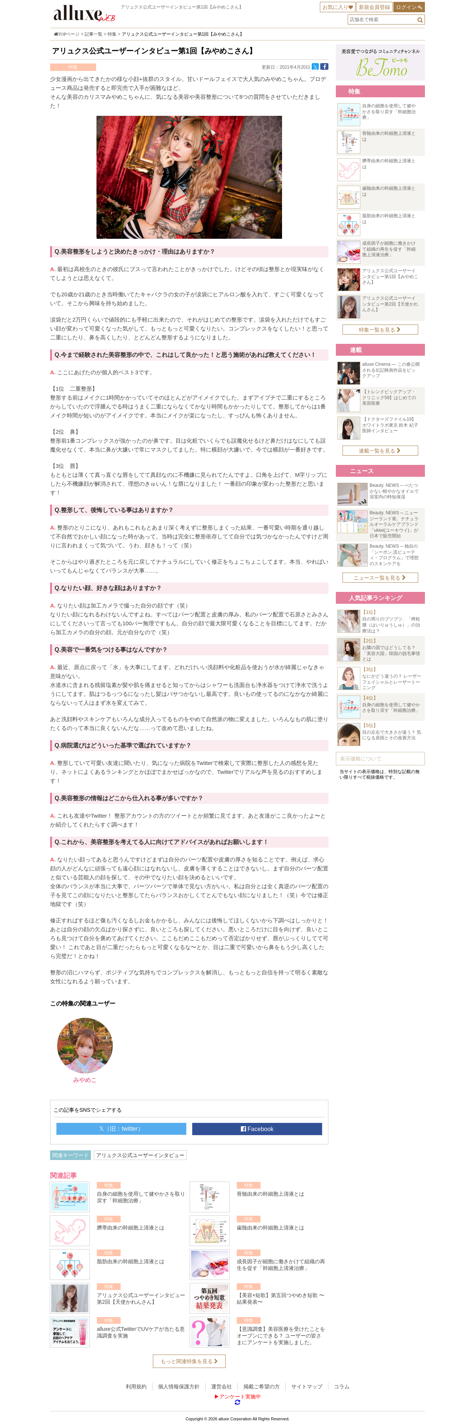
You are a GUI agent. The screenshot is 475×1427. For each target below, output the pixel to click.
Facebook (257, 1129)
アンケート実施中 (240, 1397)
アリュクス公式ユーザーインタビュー (140, 1155)
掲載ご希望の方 (261, 1386)
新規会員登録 (374, 7)
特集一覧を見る (380, 330)
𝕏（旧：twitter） (121, 1128)
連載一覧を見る (380, 451)
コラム (342, 1386)
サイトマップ (306, 1386)
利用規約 (136, 1386)
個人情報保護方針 (179, 1386)
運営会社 (221, 1386)
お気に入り (335, 7)
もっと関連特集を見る (189, 1361)
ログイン (406, 7)
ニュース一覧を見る (380, 578)
